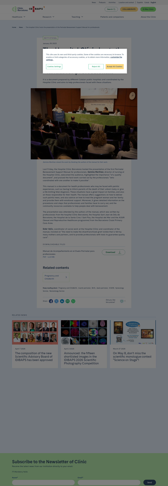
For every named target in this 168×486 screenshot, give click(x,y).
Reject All (96, 66)
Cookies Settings (54, 66)
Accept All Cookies (114, 66)
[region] (85, 61)
